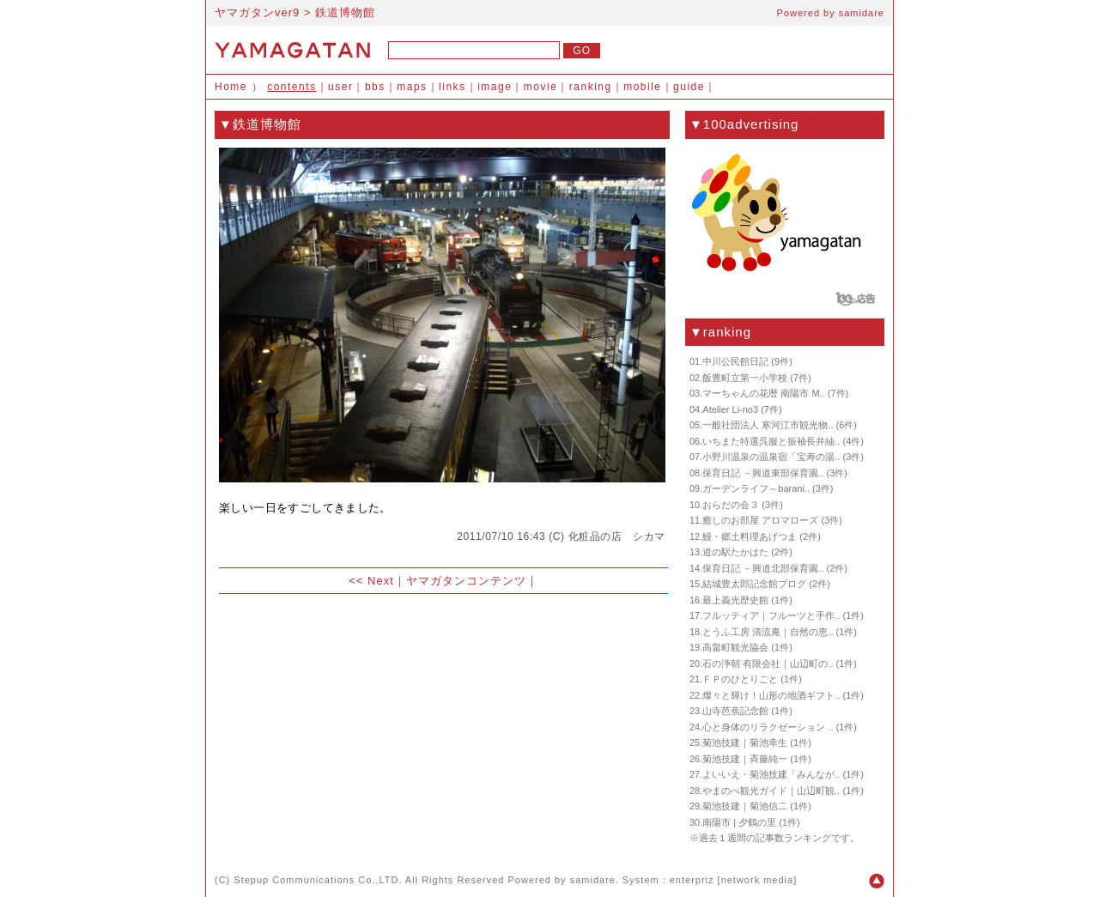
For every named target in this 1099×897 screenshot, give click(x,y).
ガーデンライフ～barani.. (756, 488)
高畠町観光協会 (735, 647)
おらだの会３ (730, 505)
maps (412, 87)
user (340, 87)
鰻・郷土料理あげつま (749, 536)
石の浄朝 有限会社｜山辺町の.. (767, 663)
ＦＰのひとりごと (740, 679)
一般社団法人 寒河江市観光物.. (767, 425)
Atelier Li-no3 (730, 409)
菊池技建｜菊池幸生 (744, 742)
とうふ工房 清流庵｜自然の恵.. (767, 632)
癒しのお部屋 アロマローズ (760, 520)
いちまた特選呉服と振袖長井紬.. (771, 441)
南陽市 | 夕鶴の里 (739, 822)
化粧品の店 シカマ (616, 536)
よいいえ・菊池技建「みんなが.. (771, 774)
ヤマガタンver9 (257, 12)
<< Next (371, 580)
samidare (861, 13)
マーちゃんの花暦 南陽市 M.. (763, 393)
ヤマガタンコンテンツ (466, 580)
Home (231, 87)
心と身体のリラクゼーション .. (767, 727)
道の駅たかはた (735, 552)
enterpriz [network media (731, 880)
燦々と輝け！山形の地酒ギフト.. (771, 695)
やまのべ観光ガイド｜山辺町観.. (771, 790)
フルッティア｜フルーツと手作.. (771, 615)
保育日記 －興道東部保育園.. (762, 473)
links (452, 87)
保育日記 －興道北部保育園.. (762, 568)
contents (291, 87)
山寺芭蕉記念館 (735, 711)
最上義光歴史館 (735, 600)
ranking (590, 87)
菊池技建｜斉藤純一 (744, 759)
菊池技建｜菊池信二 (744, 806)
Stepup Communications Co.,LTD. (318, 880)
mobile (642, 87)
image (494, 87)
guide (689, 87)
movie (541, 87)
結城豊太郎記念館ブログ (754, 584)
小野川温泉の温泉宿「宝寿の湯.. (771, 457)
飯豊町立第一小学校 (744, 378)
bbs (375, 87)
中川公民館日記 (735, 361)
